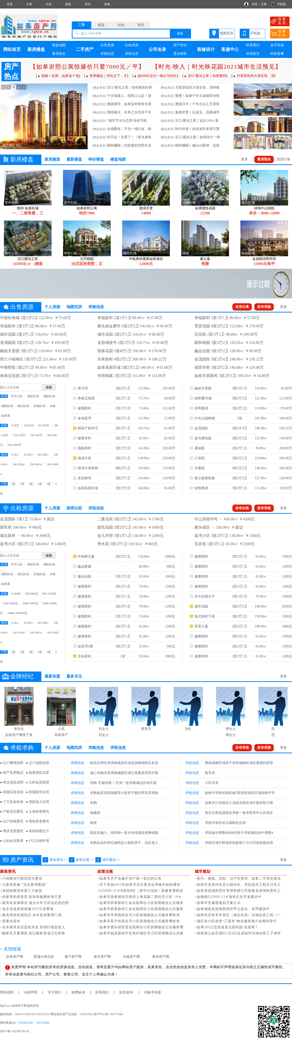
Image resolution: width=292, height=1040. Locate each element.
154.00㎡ (261, 458)
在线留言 (253, 53)
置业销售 (180, 53)
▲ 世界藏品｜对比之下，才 (106, 76)
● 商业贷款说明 (11, 782)
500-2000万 (14, 445)
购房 (93, 823)
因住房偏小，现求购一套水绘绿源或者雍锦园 (124, 833)
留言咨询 (126, 992)
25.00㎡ (144, 646)
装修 (107, 4)
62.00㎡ (144, 438)
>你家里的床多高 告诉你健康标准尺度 (31, 897)
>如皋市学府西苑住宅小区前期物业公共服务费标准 (138, 915)
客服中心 (230, 49)
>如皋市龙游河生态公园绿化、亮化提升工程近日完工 (238, 884)
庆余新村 (84, 656)
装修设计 (206, 49)
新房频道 (52, 159)
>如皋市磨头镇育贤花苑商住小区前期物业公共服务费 (140, 927)
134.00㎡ (144, 478)
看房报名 (59, 53)
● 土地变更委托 (37, 811)
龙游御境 (84, 478)
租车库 (210, 773)
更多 (244, 159)
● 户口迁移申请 (37, 841)
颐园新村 (84, 448)
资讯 (88, 4)
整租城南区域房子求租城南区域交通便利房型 (239, 763)
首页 (10, 4)
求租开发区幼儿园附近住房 (225, 823)
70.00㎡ (144, 586)
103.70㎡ (144, 428)
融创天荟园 (202, 388)
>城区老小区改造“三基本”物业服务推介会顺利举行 (236, 921)
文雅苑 (199, 468)
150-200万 (36, 435)
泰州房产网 (160, 956)
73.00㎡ (144, 408)
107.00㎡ (261, 418)
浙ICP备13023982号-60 (14, 1031)
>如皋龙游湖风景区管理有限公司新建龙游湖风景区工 (238, 891)
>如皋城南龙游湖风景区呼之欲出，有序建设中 (232, 909)
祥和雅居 (201, 408)
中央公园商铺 (204, 418)
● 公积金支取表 (11, 841)
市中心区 (17, 396)
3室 (31, 484)
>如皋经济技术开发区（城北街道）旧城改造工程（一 (238, 915)
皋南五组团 (86, 398)
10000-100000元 (17, 613)
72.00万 (169, 418)
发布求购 (264, 307)
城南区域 (49, 396)
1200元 (170, 586)
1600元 (287, 626)
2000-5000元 (30, 603)
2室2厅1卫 (239, 448)
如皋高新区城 (88, 488)
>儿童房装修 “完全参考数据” (23, 884)
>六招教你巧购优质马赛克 (21, 878)
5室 (48, 484)
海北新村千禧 (204, 616)
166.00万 (285, 468)
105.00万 (168, 388)
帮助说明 (7, 992)
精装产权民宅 (88, 428)
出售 (29, 4)
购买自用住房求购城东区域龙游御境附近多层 (124, 763)
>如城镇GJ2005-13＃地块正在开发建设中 (228, 897)
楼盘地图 (59, 45)
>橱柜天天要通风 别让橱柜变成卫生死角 (32, 933)
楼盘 (68, 4)
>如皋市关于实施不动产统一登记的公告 (129, 878)
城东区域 (33, 396)
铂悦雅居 (201, 488)
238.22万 (285, 428)
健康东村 (84, 438)
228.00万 (168, 448)
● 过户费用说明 (11, 763)
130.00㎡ (144, 458)
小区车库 (212, 783)
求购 (93, 803)
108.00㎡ (261, 626)
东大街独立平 (204, 596)
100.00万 (285, 418)
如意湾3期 (85, 646)
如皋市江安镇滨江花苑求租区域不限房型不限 (239, 803)
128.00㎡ (144, 556)
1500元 (287, 616)
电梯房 (95, 813)
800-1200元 (49, 593)
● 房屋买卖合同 (11, 792)
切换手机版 (152, 992)
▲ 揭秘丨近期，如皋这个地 (58, 76)
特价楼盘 (96, 159)
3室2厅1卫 (239, 488)
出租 (49, 4)
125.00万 (285, 398)
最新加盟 (52, 676)
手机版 (281, 4)
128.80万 (168, 458)
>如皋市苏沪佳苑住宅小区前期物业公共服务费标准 (138, 921)
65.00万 (169, 488)
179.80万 (168, 468)
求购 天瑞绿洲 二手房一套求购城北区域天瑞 (123, 783)
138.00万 (285, 438)
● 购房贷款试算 (37, 772)
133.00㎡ (144, 388)
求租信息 (131, 53)
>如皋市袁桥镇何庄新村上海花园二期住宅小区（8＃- (140, 897)
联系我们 (253, 45)
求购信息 (107, 53)
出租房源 (131, 45)
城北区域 (23, 406)
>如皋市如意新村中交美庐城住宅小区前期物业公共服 (140, 933)
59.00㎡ (144, 656)
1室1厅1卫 (122, 576)
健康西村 (84, 408)
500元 (171, 646)
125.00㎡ (144, 418)
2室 (22, 484)
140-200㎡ (19, 464)
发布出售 (242, 307)
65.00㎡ (144, 576)
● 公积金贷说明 (37, 782)
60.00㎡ (144, 566)
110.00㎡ (261, 388)
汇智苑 (199, 458)
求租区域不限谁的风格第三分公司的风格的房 (239, 843)
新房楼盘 (36, 49)
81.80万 (286, 388)
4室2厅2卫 (122, 468)
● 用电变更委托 (37, 821)
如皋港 (5, 415)
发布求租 (264, 508)
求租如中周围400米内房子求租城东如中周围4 (239, 833)
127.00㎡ (261, 478)
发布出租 (242, 508)
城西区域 (7, 406)
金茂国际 (201, 428)
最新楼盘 (74, 159)
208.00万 (285, 448)
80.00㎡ (261, 448)
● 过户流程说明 (37, 763)
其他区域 (39, 406)
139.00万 (168, 478)
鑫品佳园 (84, 576)
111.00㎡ (261, 488)
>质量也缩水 (10, 921)
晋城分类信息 (44, 956)
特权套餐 (277, 53)
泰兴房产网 (102, 956)
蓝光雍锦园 (202, 438)
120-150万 (19, 435)
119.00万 (285, 488)
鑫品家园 (84, 566)
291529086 (42, 1022)
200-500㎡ (36, 464)
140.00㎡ (144, 488)
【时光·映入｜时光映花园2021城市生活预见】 (217, 67)
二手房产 (84, 49)
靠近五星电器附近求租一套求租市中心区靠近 (239, 813)
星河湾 (83, 388)
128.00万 (285, 478)
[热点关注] (99, 87)
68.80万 (169, 398)
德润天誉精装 (88, 468)
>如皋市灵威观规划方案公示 (218, 903)
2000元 (170, 556)
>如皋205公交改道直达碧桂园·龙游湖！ (226, 927)
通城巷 (199, 448)
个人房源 (52, 307)
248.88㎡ (261, 428)
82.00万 (169, 438)
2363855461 (26, 1022)
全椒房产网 (131, 956)
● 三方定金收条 (11, 802)
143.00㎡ (144, 448)
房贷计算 (283, 159)
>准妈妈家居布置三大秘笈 (21, 891)
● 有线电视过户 (37, 831)
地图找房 (226, 33)
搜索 (180, 33)
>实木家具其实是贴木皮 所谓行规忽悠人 (32, 927)
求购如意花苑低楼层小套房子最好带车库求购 (124, 793)
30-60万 (29, 425)
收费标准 (78, 992)
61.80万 (169, 428)
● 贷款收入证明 (37, 802)
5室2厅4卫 (239, 428)
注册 (264, 4)
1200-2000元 (10, 603)
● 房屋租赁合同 (37, 792)
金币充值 (277, 45)
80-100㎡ (43, 454)
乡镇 (52, 406)
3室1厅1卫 (122, 428)
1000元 (170, 576)
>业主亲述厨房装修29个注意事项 (27, 909)
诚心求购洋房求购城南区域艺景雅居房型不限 (124, 773)
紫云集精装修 (204, 478)
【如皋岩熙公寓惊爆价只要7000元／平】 (87, 67)
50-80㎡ (29, 454)
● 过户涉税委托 (11, 821)
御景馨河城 (202, 398)
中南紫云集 (86, 556)
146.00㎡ (261, 468)
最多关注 (74, 676)
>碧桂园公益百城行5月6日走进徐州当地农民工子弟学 (238, 933)
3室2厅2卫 (122, 388)
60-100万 (43, 425)
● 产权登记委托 (11, 811)
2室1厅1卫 (122, 398)
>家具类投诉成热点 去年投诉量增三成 (31, 915)
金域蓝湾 (84, 418)
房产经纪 (180, 45)
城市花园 (201, 606)
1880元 (170, 656)
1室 (13, 484)
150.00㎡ (144, 468)
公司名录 (157, 49)
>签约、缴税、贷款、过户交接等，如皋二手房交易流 (238, 878)
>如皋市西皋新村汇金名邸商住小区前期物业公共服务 (140, 903)
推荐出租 (74, 508)
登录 (254, 4)
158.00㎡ (261, 616)
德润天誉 (84, 458)
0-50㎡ (15, 454)
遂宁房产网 (73, 956)
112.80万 (169, 408)
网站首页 (12, 49)
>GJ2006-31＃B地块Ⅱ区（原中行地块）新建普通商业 (140, 891)
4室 (40, 484)
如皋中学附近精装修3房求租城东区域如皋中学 (240, 793)
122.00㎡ (261, 438)
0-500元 (16, 593)
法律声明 (30, 992)
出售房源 (107, 45)
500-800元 (31, 593)
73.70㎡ (144, 398)
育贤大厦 (201, 626)
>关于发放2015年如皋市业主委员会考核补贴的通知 (138, 884)
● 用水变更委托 (11, 831)
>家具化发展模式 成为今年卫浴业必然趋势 (34, 903)
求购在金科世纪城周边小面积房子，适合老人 (124, 843)
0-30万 (15, 425)
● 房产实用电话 (11, 772)
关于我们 (54, 992)
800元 (171, 566)
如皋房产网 (14, 956)
